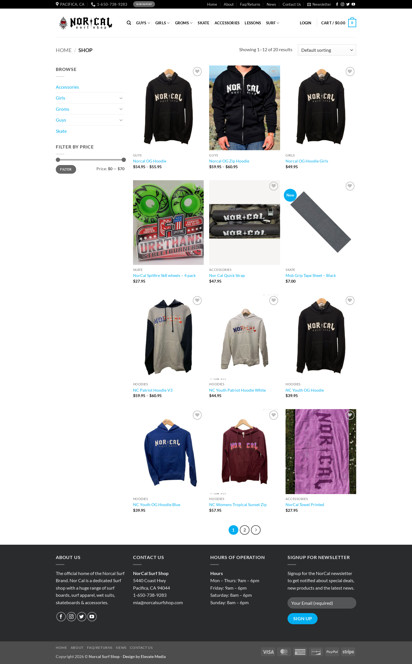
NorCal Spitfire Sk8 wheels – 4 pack (164, 275)
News (271, 4)
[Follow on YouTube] (353, 5)
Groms (62, 109)
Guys (61, 119)
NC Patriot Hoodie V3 (153, 390)
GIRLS (162, 23)
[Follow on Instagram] (342, 5)
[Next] (256, 530)
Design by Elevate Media (144, 656)
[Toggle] (121, 97)
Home (212, 4)
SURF (272, 23)
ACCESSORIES (227, 23)
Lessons (253, 23)
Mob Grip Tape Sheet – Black (311, 275)
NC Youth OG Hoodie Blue (156, 504)
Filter (66, 169)
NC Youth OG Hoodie (305, 390)
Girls (60, 97)
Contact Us (292, 4)
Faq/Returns (250, 4)
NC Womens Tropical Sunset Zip (238, 504)
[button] (319, 4)
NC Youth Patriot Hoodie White (237, 390)
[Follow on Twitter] (348, 5)
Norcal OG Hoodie (149, 160)
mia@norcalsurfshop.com (158, 602)
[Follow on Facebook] (337, 5)
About (229, 4)
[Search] (129, 22)
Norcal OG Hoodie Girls (307, 160)
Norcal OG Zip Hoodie (229, 160)
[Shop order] (327, 50)
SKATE (203, 23)
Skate (61, 131)
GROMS (184, 23)
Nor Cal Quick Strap (227, 275)
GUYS (143, 23)
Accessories (67, 87)
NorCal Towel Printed (305, 504)
